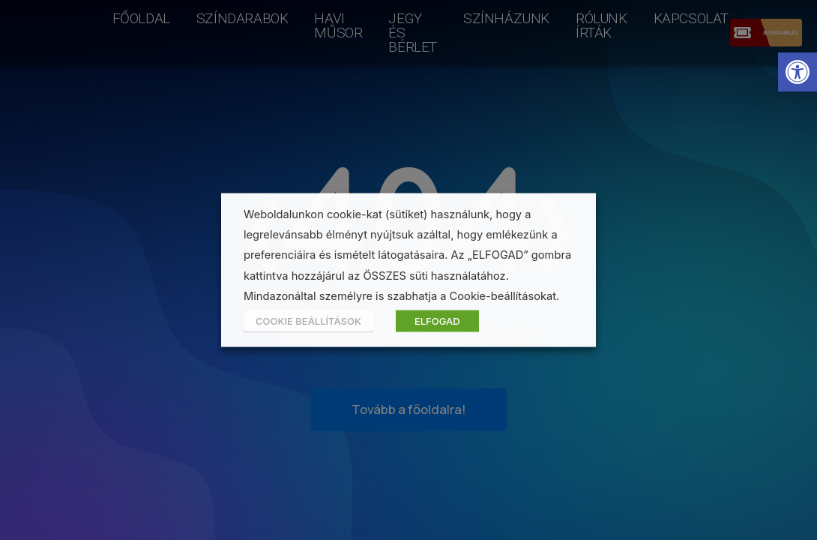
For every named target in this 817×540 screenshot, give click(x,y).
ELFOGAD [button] (437, 320)
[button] (797, 72)
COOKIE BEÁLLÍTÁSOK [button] (308, 320)
